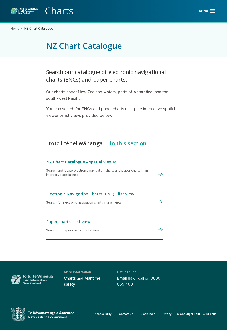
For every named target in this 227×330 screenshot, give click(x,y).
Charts (70, 278)
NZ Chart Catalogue (38, 28)
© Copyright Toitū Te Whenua (196, 314)
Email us (124, 278)
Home (15, 28)
